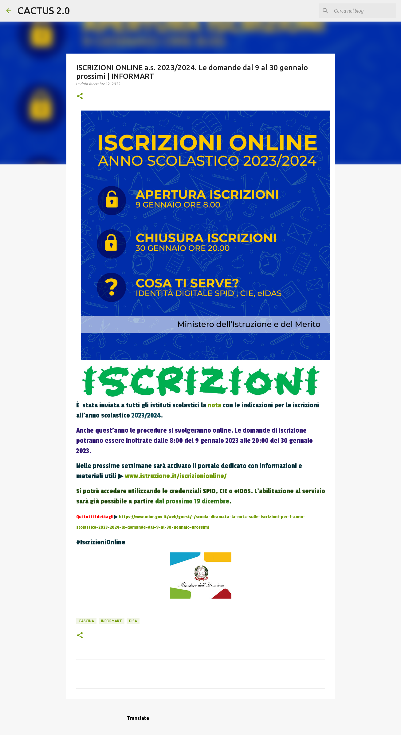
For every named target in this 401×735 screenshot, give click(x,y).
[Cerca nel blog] (364, 10)
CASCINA (86, 621)
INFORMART (111, 621)
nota (214, 405)
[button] (80, 96)
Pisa (133, 621)
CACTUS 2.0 (43, 10)
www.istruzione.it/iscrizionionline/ (176, 476)
